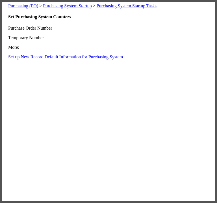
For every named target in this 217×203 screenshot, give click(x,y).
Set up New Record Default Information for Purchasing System (65, 56)
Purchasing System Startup (67, 5)
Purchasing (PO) (23, 5)
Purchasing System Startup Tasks (127, 5)
